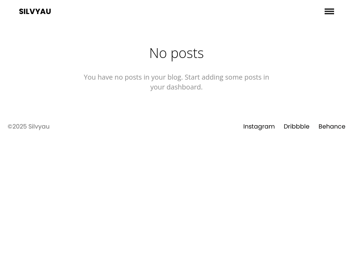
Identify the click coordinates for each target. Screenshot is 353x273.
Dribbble (296, 126)
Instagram (259, 126)
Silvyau (35, 11)
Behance (332, 126)
